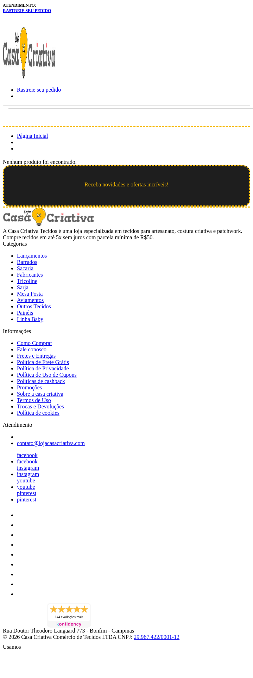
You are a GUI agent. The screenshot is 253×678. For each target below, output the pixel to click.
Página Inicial (32, 136)
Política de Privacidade (43, 368)
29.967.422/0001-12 (156, 637)
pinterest (26, 493)
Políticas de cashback (41, 381)
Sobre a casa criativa (40, 394)
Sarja (23, 287)
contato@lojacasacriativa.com (51, 443)
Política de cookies (38, 413)
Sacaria (25, 268)
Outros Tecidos (34, 306)
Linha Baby (30, 319)
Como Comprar (34, 343)
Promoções (29, 387)
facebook (27, 455)
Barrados (27, 262)
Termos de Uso (34, 400)
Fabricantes (30, 275)
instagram (28, 468)
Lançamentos (32, 256)
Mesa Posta (30, 294)
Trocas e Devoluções (40, 406)
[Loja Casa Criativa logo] (29, 78)
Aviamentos (30, 300)
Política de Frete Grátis (43, 362)
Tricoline (27, 281)
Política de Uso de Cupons (47, 375)
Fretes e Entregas (36, 356)
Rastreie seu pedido (27, 10)
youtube (26, 480)
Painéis (25, 313)
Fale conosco (31, 349)
